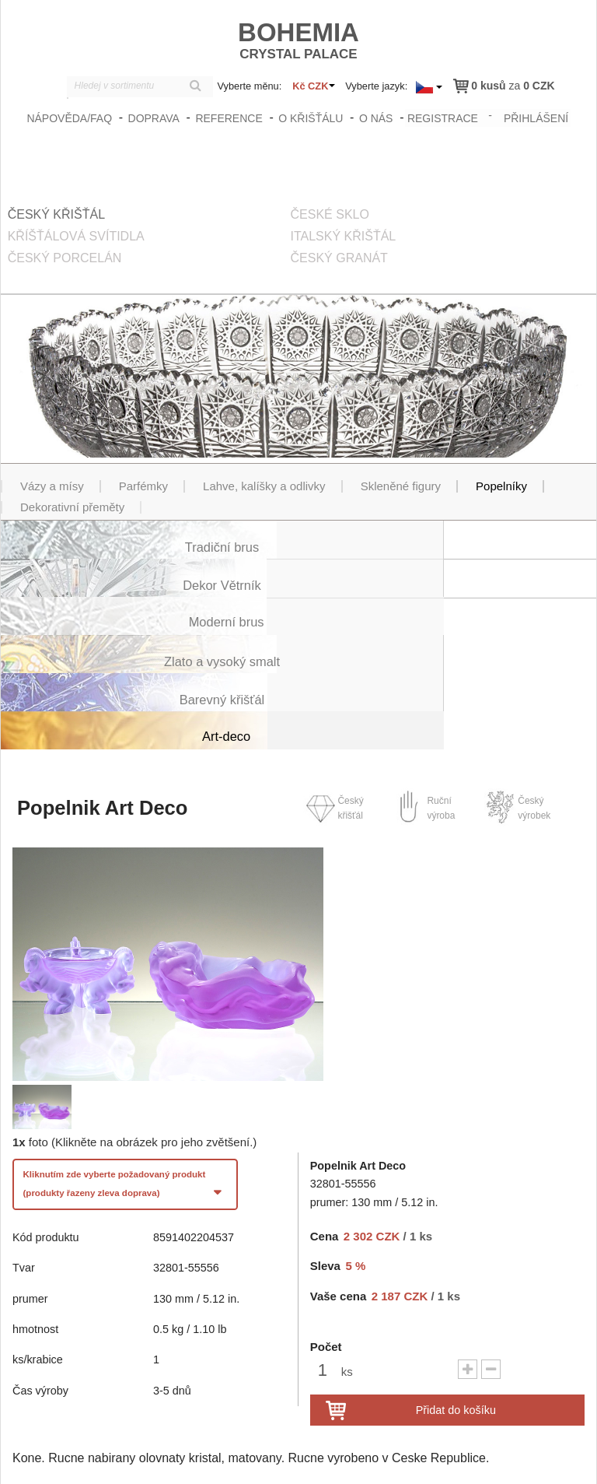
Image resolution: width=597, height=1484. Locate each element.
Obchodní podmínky (449, 1458)
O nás (378, 118)
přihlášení (536, 116)
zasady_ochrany (355, 1458)
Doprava (155, 118)
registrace (442, 116)
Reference (230, 118)
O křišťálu (313, 118)
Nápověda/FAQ (71, 118)
